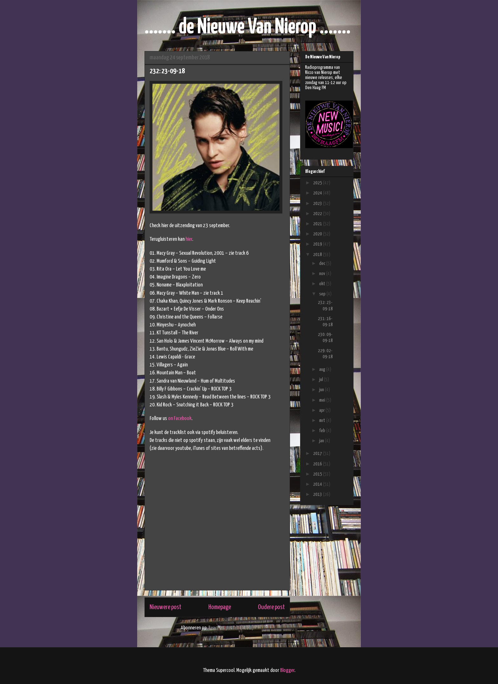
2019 (318, 244)
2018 (318, 254)
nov (322, 273)
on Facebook (180, 418)
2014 (318, 484)
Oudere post (271, 607)
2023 (318, 203)
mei (322, 400)
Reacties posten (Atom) (231, 628)
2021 (318, 223)
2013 (318, 494)
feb (322, 430)
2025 (318, 183)
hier (188, 239)
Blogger (287, 670)
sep (322, 294)
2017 (318, 453)
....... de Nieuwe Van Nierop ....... (248, 27)
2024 (318, 193)
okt (322, 283)
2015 (318, 474)
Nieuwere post (165, 607)
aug (322, 369)
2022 (318, 213)
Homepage (219, 607)
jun (322, 389)
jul (321, 379)
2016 (318, 464)
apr (322, 410)
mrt (322, 420)
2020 (318, 234)
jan (322, 440)
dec (322, 263)
